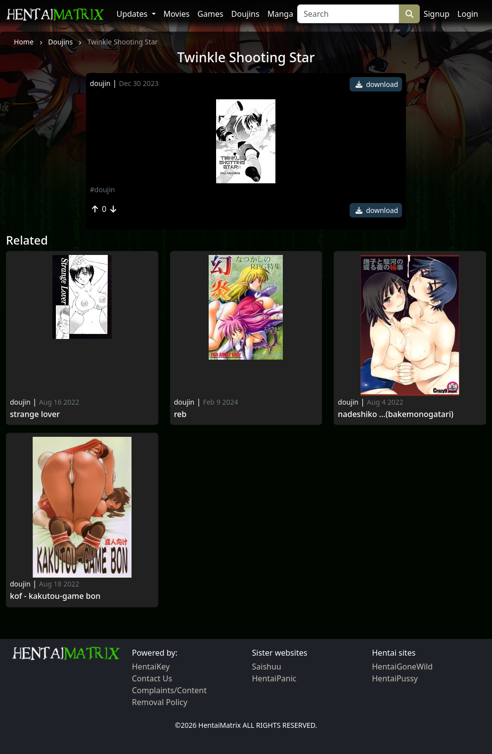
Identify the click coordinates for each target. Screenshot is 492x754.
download (377, 84)
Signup (436, 13)
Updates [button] (132, 13)
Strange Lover (35, 414)
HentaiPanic (274, 678)
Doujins (245, 13)
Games (210, 13)
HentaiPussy (395, 678)
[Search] (348, 13)
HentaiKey (151, 666)
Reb (180, 414)
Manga (280, 13)
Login (467, 13)
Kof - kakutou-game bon (55, 596)
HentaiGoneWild (402, 666)
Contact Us (152, 678)
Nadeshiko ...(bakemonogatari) (395, 414)
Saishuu (266, 666)
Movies (177, 13)
